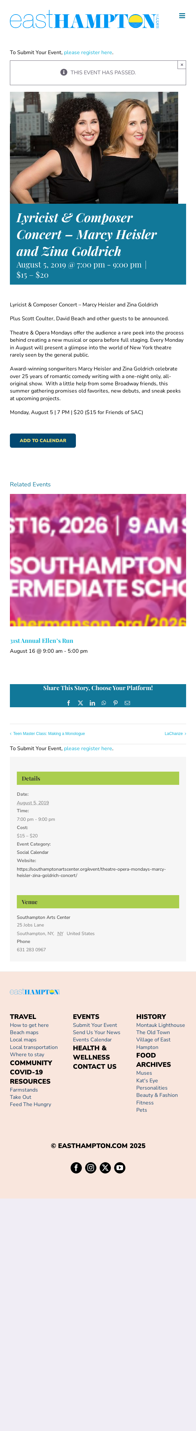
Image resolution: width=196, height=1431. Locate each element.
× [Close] (181, 64)
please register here (87, 52)
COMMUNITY (31, 1063)
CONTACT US (94, 1066)
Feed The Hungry (30, 1104)
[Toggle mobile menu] (182, 15)
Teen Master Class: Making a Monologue (49, 734)
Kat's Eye (147, 1080)
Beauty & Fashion (157, 1095)
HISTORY (151, 1016)
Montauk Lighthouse (160, 1025)
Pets (141, 1110)
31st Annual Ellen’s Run (41, 641)
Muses (144, 1073)
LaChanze (174, 734)
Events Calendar (92, 1039)
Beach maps (24, 1032)
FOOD (146, 1055)
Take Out (20, 1097)
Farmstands (24, 1090)
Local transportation (34, 1047)
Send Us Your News (96, 1032)
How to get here (29, 1025)
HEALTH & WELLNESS (91, 1053)
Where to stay (27, 1054)
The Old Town (153, 1032)
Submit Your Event (95, 1025)
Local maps (23, 1039)
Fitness (145, 1102)
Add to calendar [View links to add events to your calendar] (43, 440)
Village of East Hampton (153, 1043)
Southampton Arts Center (43, 917)
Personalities (152, 1088)
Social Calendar (33, 852)
